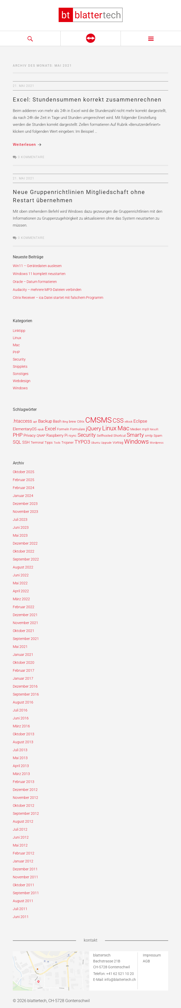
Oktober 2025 (23, 472)
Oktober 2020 (23, 662)
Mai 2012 (20, 845)
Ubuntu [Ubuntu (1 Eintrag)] (95, 442)
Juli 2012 (20, 829)
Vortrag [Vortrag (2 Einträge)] (118, 442)
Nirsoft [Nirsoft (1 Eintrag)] (154, 429)
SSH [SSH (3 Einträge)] (26, 442)
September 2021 (26, 639)
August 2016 (23, 702)
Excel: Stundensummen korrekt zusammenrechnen (87, 99)
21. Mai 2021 (23, 86)
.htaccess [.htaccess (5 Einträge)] (22, 421)
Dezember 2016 (25, 686)
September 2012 (26, 813)
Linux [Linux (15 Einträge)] (109, 428)
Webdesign (21, 381)
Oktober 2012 (23, 805)
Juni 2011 (21, 917)
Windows (20, 388)
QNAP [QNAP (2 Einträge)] (41, 435)
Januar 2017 (23, 678)
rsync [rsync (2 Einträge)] (73, 435)
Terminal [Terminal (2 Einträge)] (37, 442)
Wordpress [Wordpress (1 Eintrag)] (157, 442)
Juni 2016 (21, 718)
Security (19, 359)
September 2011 (26, 893)
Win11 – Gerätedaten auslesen (37, 266)
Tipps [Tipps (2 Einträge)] (49, 442)
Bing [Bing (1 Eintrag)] (65, 421)
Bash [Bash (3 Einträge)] (57, 421)
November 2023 (25, 512)
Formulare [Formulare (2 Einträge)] (77, 429)
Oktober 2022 (23, 551)
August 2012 (23, 821)
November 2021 (25, 623)
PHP (16, 352)
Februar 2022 (23, 607)
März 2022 (21, 599)
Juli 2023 (20, 519)
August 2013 (23, 742)
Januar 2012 (23, 861)
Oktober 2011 (23, 885)
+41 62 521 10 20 (120, 974)
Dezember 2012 (25, 790)
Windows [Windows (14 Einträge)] (136, 441)
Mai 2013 (20, 758)
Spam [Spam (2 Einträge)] (158, 435)
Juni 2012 (21, 837)
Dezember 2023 (25, 504)
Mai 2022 (20, 583)
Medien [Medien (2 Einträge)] (135, 429)
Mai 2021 (20, 647)
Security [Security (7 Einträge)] (87, 435)
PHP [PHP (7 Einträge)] (18, 435)
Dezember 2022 (25, 543)
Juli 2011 (20, 909)
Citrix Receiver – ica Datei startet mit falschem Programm (58, 298)
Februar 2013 (23, 782)
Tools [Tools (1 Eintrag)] (57, 442)
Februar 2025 (23, 480)
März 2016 (21, 726)
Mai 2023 (20, 535)
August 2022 (23, 567)
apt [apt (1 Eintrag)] (35, 421)
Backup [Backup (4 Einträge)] (45, 421)
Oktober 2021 (23, 631)
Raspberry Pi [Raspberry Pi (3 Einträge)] (57, 435)
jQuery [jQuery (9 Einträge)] (93, 428)
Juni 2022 (21, 575)
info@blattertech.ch (120, 980)
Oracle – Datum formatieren (35, 282)
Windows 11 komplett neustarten (39, 274)
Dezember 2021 (25, 615)
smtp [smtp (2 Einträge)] (149, 435)
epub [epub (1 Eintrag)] (41, 429)
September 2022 (26, 559)
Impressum (152, 955)
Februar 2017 (23, 670)
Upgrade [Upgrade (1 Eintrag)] (106, 442)
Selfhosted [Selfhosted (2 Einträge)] (104, 435)
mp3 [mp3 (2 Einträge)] (145, 429)
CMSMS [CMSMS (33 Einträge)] (98, 420)
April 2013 (21, 766)
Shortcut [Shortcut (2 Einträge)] (119, 435)
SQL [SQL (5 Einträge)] (17, 442)
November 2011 (25, 877)
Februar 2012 (23, 853)
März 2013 (21, 774)
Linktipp (19, 331)
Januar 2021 (23, 655)
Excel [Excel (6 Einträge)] (50, 429)
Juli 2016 (20, 710)
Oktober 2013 (23, 734)
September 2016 (26, 694)
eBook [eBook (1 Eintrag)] (128, 421)
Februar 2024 (23, 488)
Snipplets (20, 366)
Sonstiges (20, 374)
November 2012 (25, 798)
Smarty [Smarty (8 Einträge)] (135, 435)
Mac (16, 345)
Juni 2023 (21, 527)
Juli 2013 (20, 750)
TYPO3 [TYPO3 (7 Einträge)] (82, 442)
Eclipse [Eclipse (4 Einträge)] (140, 421)
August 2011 (23, 901)
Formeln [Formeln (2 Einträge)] (63, 429)
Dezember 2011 (25, 869)
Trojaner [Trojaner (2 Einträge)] (67, 442)
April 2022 (21, 591)
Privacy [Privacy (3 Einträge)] (30, 435)
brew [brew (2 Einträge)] (72, 421)
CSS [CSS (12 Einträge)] (118, 420)
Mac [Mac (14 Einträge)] (123, 428)
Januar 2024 (23, 496)
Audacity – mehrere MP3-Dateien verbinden (47, 290)
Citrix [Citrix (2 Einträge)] (80, 421)
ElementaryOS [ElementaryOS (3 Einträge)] (25, 429)
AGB (146, 961)
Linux (17, 338)
